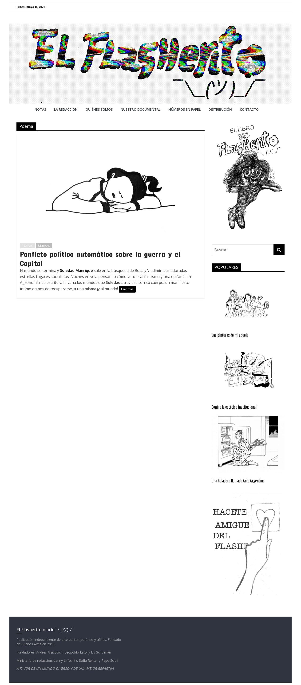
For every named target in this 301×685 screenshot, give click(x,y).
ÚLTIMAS (44, 246)
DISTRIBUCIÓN (220, 109)
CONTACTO (249, 109)
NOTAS (40, 109)
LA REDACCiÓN (66, 109)
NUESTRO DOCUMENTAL (140, 109)
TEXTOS (27, 246)
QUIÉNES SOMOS (99, 109)
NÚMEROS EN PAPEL (184, 109)
